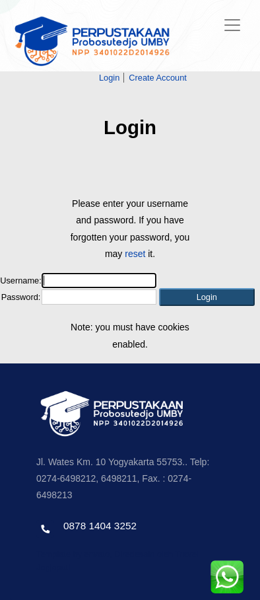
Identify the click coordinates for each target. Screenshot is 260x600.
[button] (207, 297)
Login (109, 78)
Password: (21, 297)
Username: (21, 280)
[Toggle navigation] (232, 25)
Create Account (158, 78)
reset (135, 253)
